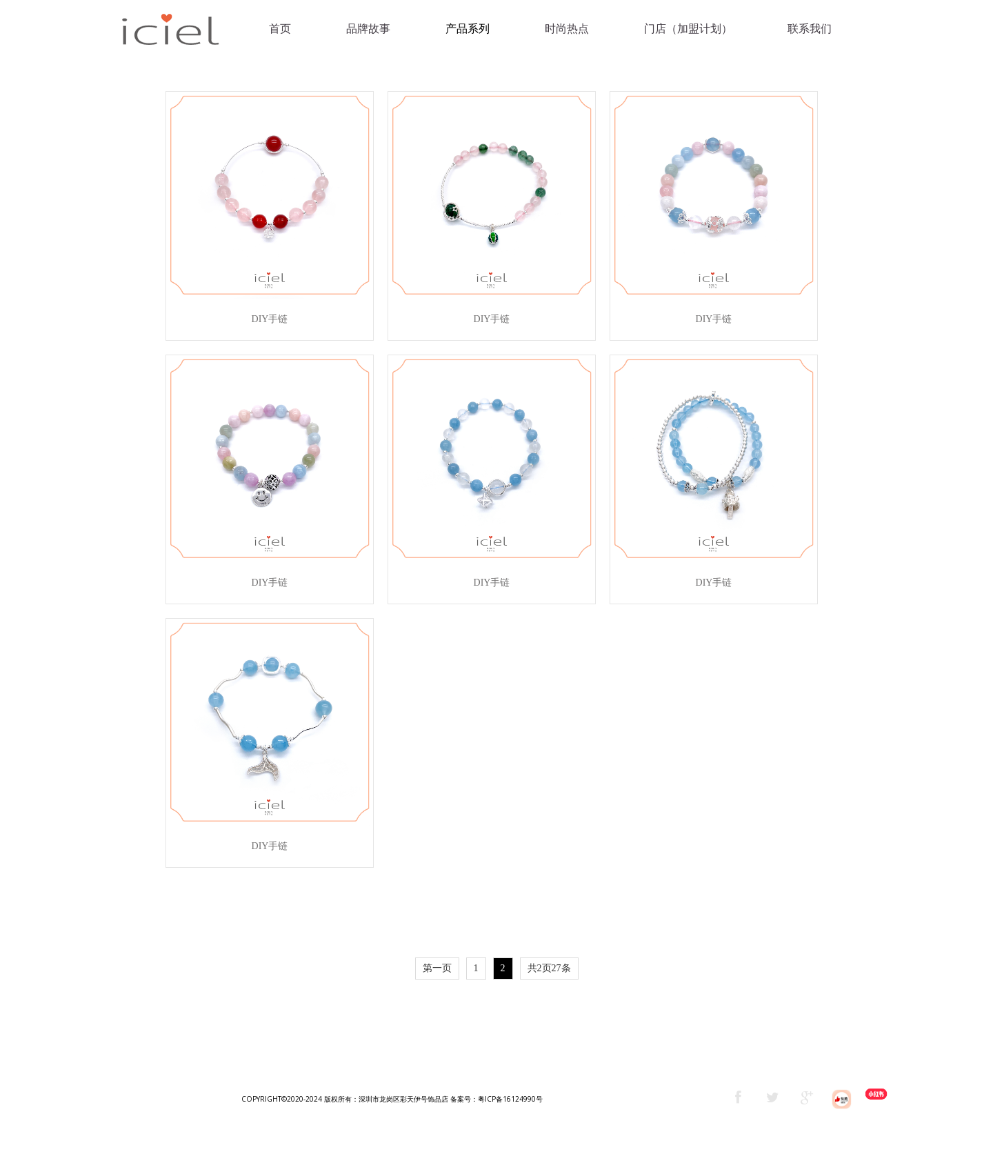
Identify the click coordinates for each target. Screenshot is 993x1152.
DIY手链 (270, 319)
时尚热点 (567, 28)
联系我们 (810, 28)
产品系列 (467, 28)
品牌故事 (368, 28)
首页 (280, 28)
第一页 (437, 968)
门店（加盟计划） (688, 28)
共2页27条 (549, 968)
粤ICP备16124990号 (510, 1099)
